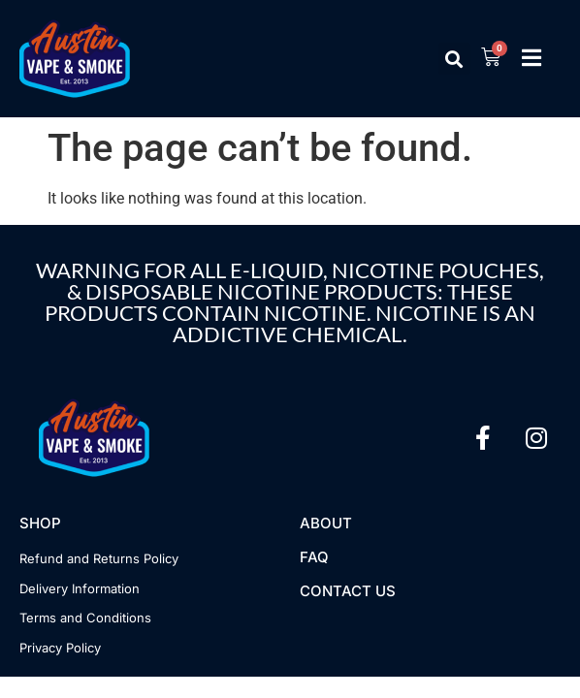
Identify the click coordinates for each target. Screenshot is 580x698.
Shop (40, 523)
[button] (454, 59)
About (326, 523)
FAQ (314, 557)
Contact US (348, 591)
